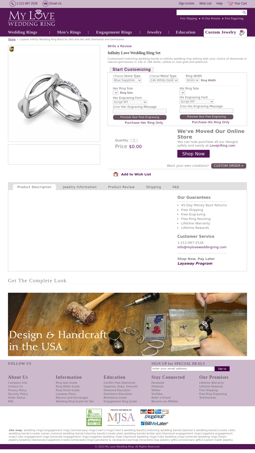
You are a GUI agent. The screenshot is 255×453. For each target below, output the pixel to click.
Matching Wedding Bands (164, 430)
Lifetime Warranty (211, 382)
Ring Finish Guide (67, 390)
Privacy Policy (17, 390)
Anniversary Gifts (190, 440)
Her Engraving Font (127, 98)
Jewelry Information (80, 187)
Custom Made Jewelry (218, 440)
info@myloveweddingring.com (202, 247)
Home (12, 39)
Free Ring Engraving (213, 394)
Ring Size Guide (66, 382)
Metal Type (163, 76)
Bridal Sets (154, 433)
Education (185, 32)
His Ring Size (189, 88)
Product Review (121, 187)
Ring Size (126, 92)
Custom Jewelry (220, 32)
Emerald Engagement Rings (70, 436)
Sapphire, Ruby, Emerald (120, 386)
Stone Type (126, 76)
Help (219, 3)
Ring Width (194, 76)
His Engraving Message (201, 106)
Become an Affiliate (164, 401)
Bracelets (146, 440)
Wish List (205, 3)
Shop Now (193, 153)
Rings (90, 440)
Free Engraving (234, 18)
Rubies (66, 440)
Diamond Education (117, 390)
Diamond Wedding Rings (140, 436)
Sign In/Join (186, 3)
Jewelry (154, 32)
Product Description (34, 187)
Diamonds (38, 440)
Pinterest (157, 386)
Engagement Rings (114, 32)
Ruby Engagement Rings (33, 436)
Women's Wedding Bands (200, 430)
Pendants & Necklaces (110, 440)
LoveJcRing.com (222, 145)
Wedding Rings (22, 32)
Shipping (153, 187)
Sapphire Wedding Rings (106, 436)
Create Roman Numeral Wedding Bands (57, 433)
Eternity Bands (95, 433)
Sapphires (53, 440)
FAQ (176, 187)
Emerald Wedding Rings (202, 436)
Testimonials (207, 397)
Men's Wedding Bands (130, 430)
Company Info (17, 382)
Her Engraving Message (135, 107)
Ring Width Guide (68, 386)
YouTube (157, 394)
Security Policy (18, 394)
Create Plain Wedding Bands (126, 433)
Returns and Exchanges (72, 397)
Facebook (157, 382)
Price (121, 146)
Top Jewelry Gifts (166, 440)
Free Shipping (188, 18)
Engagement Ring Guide (120, 401)
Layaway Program (194, 263)
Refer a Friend (161, 397)
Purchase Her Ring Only (144, 122)
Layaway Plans (66, 394)
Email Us (56, 3)
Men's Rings (69, 32)
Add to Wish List (132, 174)
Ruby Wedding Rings (171, 436)
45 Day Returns (211, 18)
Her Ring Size (123, 88)
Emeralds (78, 440)
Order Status (16, 397)
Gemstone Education (118, 394)
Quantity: (122, 140)
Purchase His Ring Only (211, 122)
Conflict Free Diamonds (119, 382)
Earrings (133, 440)
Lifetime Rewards (211, 386)
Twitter (156, 390)
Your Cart (240, 3)
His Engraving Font (194, 97)
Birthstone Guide (115, 397)
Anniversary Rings (84, 430)
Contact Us (15, 386)
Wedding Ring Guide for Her (75, 401)
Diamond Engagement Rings (182, 433)
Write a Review (120, 46)
